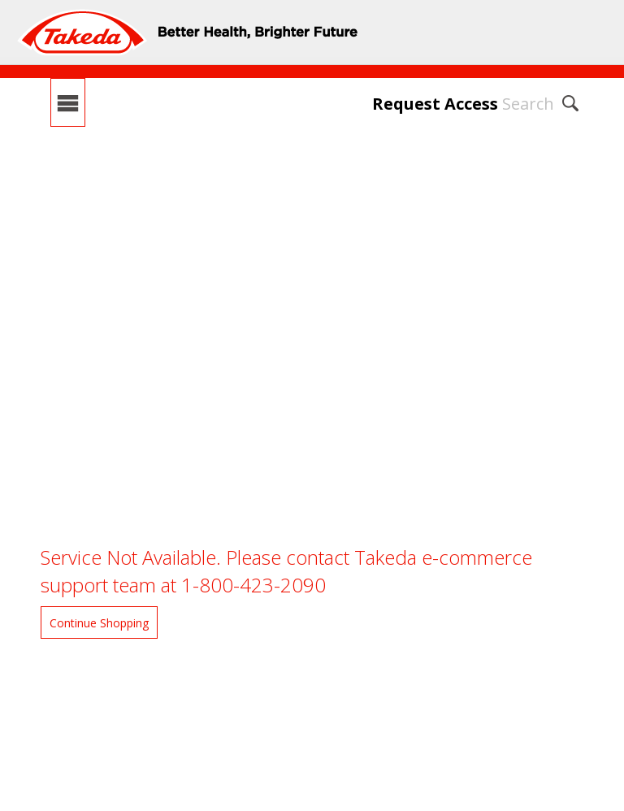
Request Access (435, 104)
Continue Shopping (99, 623)
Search (528, 104)
